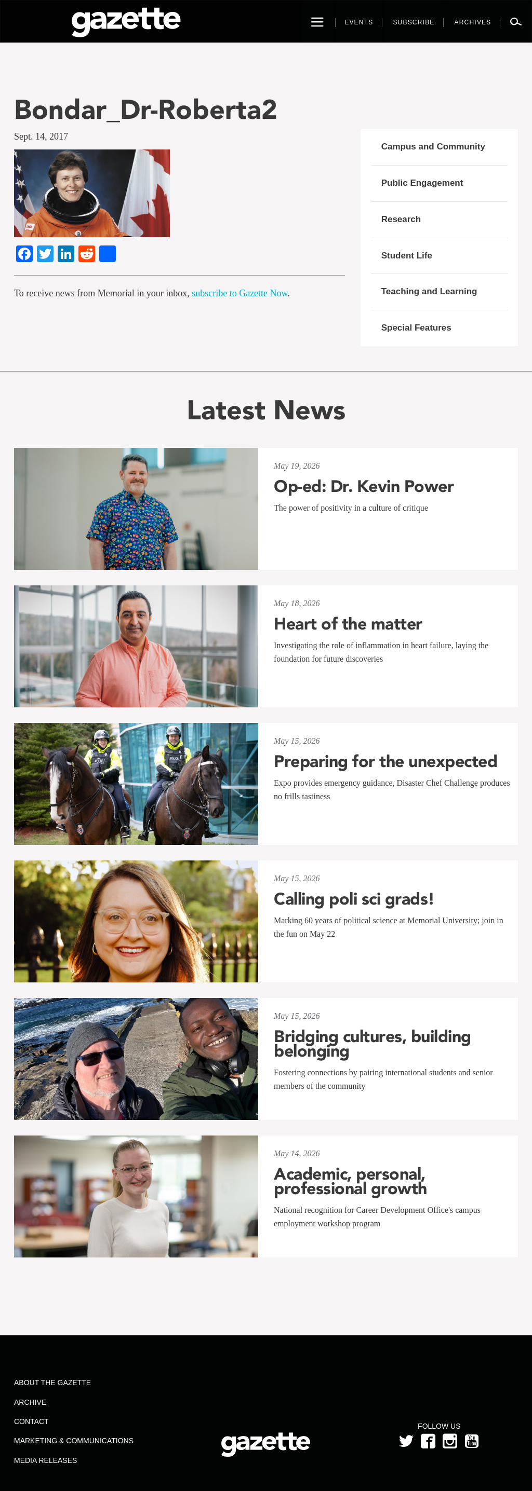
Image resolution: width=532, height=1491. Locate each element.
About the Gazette (52, 1382)
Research (401, 219)
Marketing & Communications (74, 1441)
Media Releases (45, 1460)
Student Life (406, 256)
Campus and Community (433, 147)
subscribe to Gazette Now (239, 293)
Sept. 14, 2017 (41, 136)
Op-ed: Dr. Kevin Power (364, 486)
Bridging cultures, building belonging (372, 1043)
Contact (31, 1421)
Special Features (416, 328)
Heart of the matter (348, 624)
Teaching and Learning (429, 291)
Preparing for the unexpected (385, 761)
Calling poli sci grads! (354, 899)
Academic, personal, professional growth (350, 1181)
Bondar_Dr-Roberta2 (145, 109)
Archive (30, 1402)
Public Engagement (422, 183)
